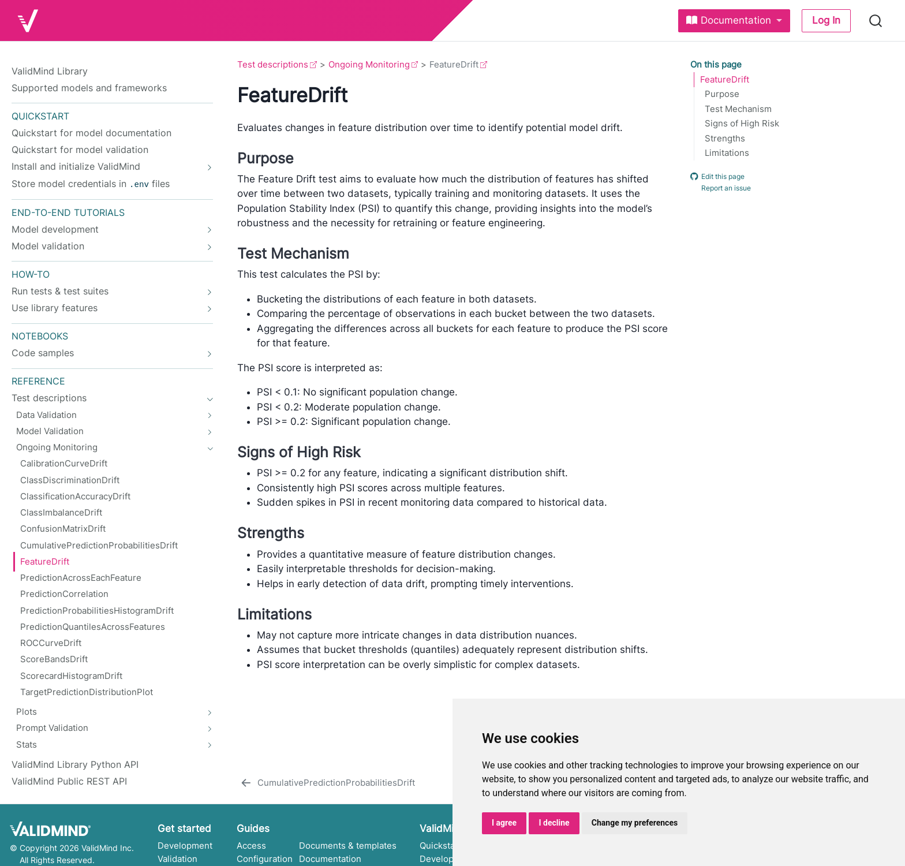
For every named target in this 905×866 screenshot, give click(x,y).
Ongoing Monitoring (369, 64)
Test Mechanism (738, 109)
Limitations (727, 153)
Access (251, 844)
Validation (177, 857)
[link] (734, 20)
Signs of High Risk (742, 123)
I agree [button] (504, 822)
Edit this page (717, 176)
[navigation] (106, 166)
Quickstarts (443, 844)
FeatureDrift (724, 79)
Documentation (330, 857)
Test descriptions (272, 64)
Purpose (722, 94)
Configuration (265, 857)
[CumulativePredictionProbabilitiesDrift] (327, 782)
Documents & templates (348, 844)
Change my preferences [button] (635, 822)
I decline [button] (553, 822)
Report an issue (720, 188)
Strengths (725, 138)
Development (185, 844)
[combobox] (876, 21)
